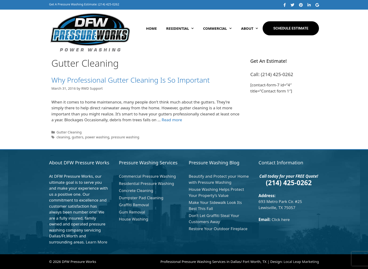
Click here (281, 219)
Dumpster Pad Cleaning (141, 197)
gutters (77, 137)
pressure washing (125, 137)
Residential (182, 28)
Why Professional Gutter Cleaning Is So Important (130, 80)
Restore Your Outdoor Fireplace (218, 228)
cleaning (63, 137)
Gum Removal (132, 212)
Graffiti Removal (134, 204)
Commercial (219, 28)
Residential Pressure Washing (146, 183)
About (252, 28)
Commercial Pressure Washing (147, 176)
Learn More (96, 242)
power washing (97, 137)
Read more (172, 119)
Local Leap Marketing (301, 261)
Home (151, 28)
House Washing (133, 219)
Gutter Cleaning (69, 132)
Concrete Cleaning (136, 190)
